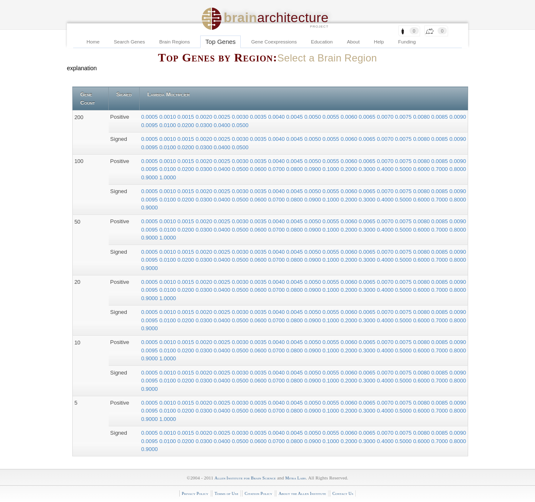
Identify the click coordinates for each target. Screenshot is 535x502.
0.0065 (368, 117)
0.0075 (404, 117)
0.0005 (150, 117)
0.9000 (150, 177)
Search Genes (129, 41)
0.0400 (223, 125)
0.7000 (440, 169)
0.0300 (205, 125)
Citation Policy (258, 493)
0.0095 (150, 125)
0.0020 (205, 117)
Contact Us (342, 493)
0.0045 (295, 117)
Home (93, 41)
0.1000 (332, 169)
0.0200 (187, 125)
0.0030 (241, 117)
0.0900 (313, 169)
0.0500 (240, 125)
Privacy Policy (195, 493)
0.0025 (223, 117)
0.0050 (313, 117)
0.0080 (422, 117)
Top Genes (220, 41)
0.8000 (457, 169)
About (353, 41)
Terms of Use (226, 493)
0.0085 (440, 117)
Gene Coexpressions (274, 41)
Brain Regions (174, 41)
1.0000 (167, 177)
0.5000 (404, 169)
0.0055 (332, 117)
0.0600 (259, 169)
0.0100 (168, 125)
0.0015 (187, 117)
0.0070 (386, 117)
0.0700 (277, 169)
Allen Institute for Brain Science (245, 478)
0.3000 (368, 169)
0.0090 (457, 117)
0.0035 (259, 117)
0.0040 (277, 117)
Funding (407, 41)
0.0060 (350, 117)
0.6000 (422, 169)
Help (379, 41)
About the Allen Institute (302, 493)
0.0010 (168, 117)
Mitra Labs (295, 478)
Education (322, 41)
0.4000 (386, 169)
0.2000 (350, 169)
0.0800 (295, 169)
